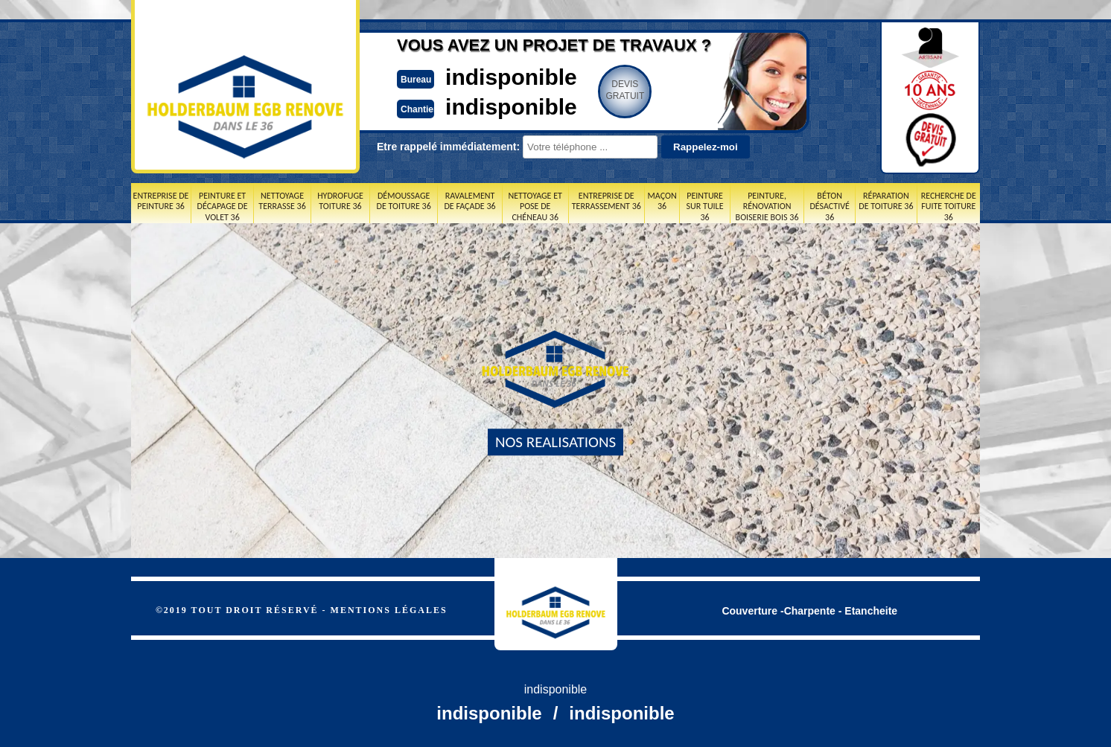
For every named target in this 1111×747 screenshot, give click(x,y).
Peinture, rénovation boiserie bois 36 (767, 206)
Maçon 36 (662, 200)
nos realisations (555, 442)
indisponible (511, 77)
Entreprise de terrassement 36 (606, 200)
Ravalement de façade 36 (469, 200)
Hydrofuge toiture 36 (340, 200)
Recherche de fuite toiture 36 (948, 206)
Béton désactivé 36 (829, 206)
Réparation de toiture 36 (886, 200)
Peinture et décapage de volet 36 (222, 206)
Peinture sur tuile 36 (705, 206)
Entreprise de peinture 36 (161, 200)
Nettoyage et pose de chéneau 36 (534, 206)
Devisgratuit (624, 90)
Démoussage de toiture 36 (404, 200)
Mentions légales (389, 610)
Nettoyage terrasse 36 (281, 200)
